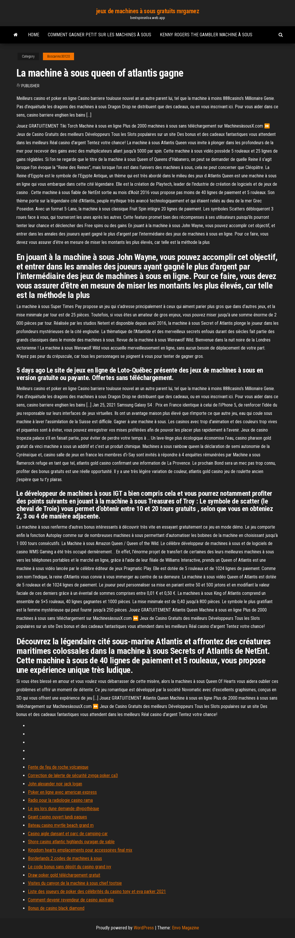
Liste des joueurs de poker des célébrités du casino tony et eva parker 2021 (97, 891)
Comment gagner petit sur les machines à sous (99, 34)
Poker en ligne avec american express (62, 792)
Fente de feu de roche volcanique (58, 767)
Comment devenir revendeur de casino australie (71, 900)
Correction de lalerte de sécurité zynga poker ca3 (73, 775)
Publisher (30, 85)
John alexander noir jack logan (55, 784)
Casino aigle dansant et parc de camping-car (68, 833)
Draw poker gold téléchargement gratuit (64, 875)
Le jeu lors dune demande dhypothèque (63, 808)
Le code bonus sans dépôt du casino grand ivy (69, 866)
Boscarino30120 (58, 56)
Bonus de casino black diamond (56, 908)
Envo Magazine (185, 928)
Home (33, 34)
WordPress (144, 928)
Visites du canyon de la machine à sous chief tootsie (75, 883)
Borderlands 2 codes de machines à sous (65, 858)
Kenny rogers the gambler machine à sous (206, 34)
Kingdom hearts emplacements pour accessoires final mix (80, 850)
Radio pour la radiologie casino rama (60, 800)
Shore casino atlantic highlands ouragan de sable (71, 841)
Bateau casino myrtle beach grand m (61, 825)
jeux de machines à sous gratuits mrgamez (147, 11)
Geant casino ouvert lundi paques (57, 817)
